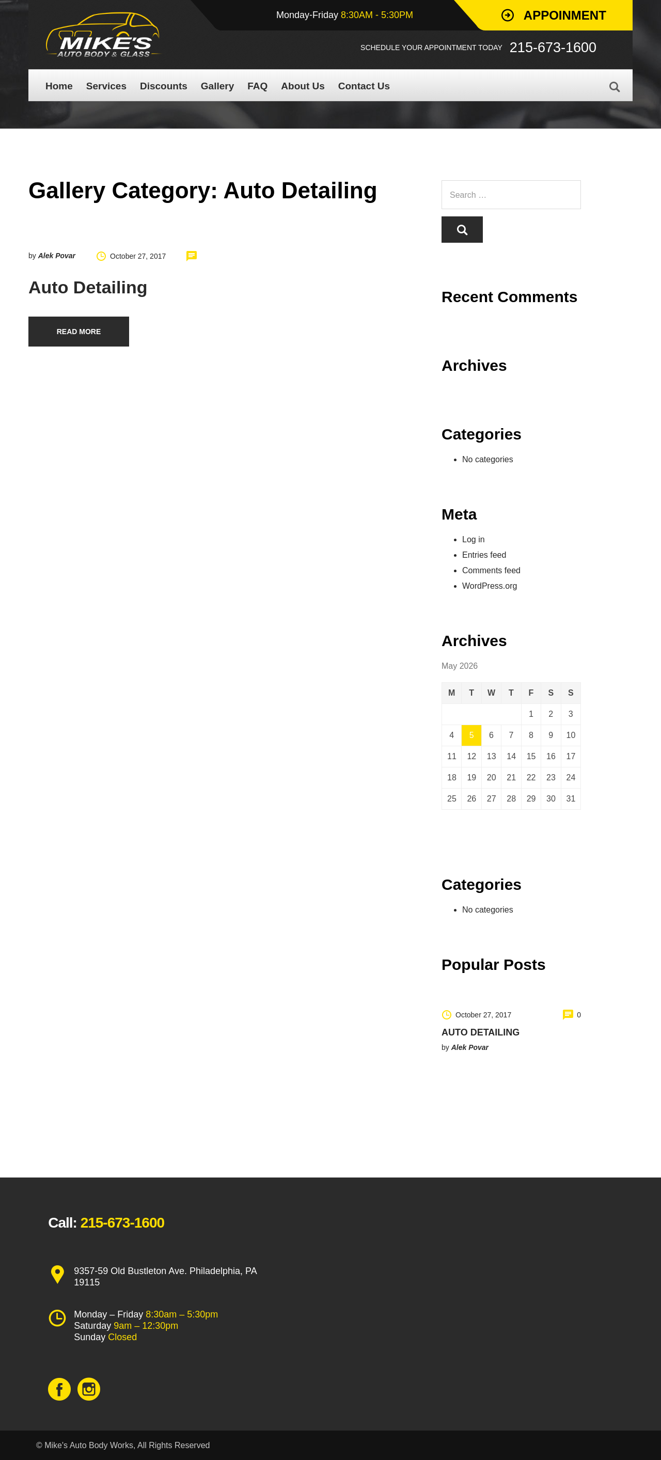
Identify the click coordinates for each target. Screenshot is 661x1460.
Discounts (163, 86)
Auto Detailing (87, 287)
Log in (473, 539)
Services (106, 86)
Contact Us (364, 86)
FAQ (257, 86)
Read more (79, 331)
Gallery (217, 86)
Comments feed (491, 570)
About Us (302, 86)
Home (59, 86)
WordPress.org (489, 586)
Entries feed (484, 555)
